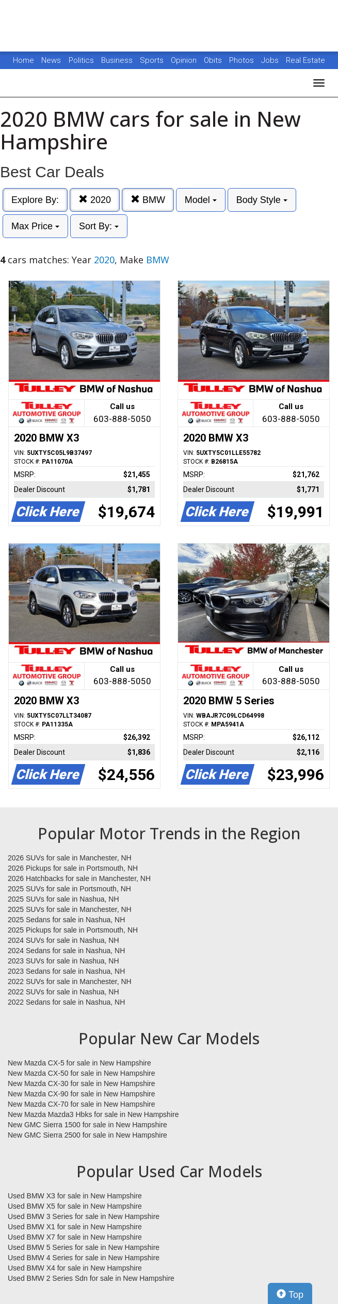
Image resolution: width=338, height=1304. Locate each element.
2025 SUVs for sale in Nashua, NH (63, 899)
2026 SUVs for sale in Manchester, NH (70, 858)
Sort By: (99, 226)
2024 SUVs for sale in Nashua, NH (63, 940)
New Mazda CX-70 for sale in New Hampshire (81, 1104)
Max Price (35, 226)
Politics (81, 60)
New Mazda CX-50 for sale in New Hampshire (81, 1073)
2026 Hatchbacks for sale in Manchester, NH (79, 878)
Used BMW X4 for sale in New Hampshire (75, 1268)
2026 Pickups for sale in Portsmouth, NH (73, 868)
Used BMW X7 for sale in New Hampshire (75, 1237)
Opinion (185, 60)
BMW (148, 199)
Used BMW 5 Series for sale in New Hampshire (83, 1247)
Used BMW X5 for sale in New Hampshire (75, 1206)
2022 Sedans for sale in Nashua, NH (66, 1002)
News (51, 60)
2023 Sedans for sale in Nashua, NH (66, 971)
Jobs (271, 60)
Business (118, 60)
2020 (94, 199)
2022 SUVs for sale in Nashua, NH (63, 992)
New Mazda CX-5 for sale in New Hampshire (79, 1063)
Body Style (261, 200)
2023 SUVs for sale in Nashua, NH (63, 961)
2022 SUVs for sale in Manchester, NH (70, 981)
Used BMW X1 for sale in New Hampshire (75, 1227)
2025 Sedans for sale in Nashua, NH (66, 920)
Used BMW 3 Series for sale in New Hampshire (83, 1216)
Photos (242, 60)
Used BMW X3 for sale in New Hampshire (75, 1196)
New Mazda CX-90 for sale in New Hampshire (81, 1094)
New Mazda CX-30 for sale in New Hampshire (81, 1083)
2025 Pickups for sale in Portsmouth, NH (73, 930)
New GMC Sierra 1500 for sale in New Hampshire (87, 1125)
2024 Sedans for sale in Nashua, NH (66, 950)
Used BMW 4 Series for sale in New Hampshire (83, 1258)
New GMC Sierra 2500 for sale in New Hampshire (87, 1135)
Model (201, 200)
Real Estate (305, 60)
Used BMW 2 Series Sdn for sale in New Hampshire (91, 1278)
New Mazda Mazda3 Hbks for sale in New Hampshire (93, 1114)
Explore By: (35, 200)
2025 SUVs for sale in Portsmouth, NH (69, 889)
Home (23, 60)
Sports (153, 60)
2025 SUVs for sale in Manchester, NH (70, 909)
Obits (214, 60)
